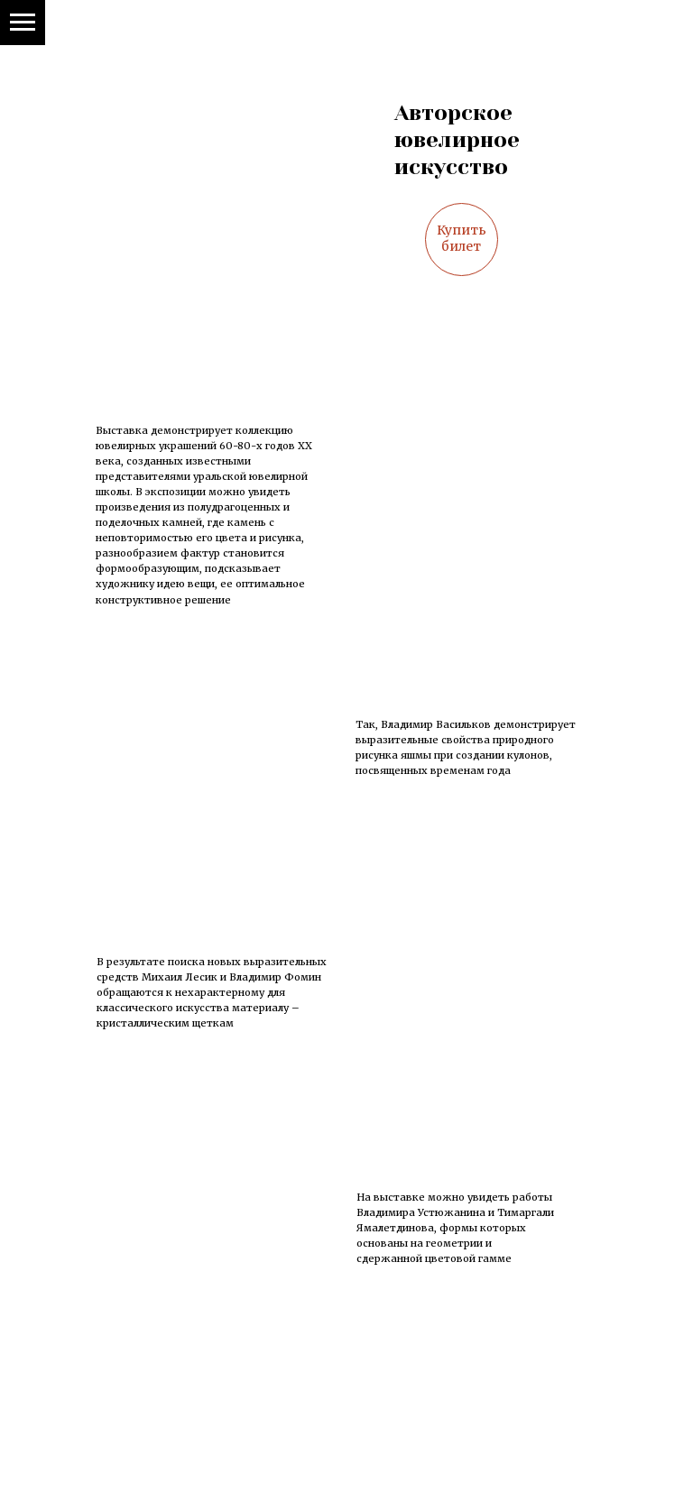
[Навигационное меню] (22, 23)
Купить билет (461, 238)
